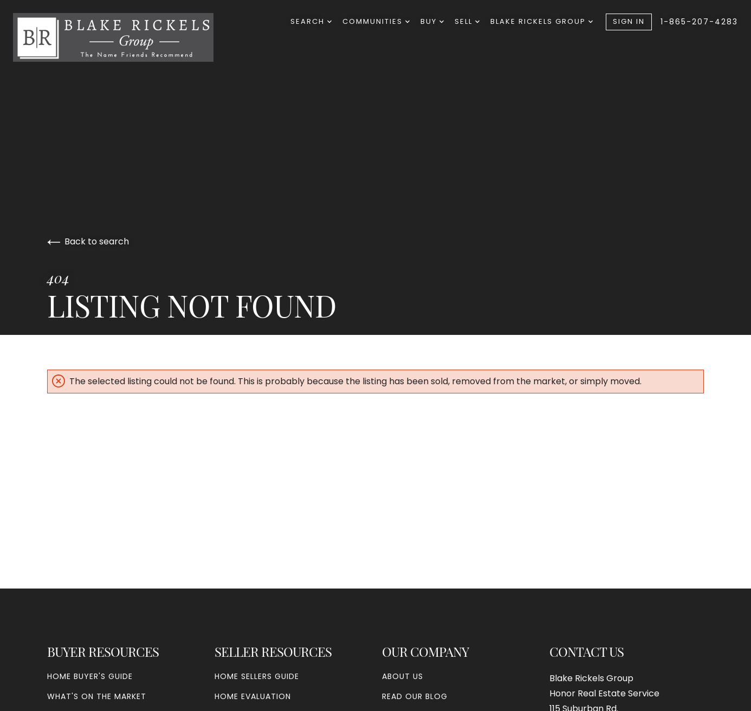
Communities (376, 21)
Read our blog (415, 696)
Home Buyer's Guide (90, 676)
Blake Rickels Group (541, 21)
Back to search (88, 241)
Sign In (629, 21)
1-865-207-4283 (699, 22)
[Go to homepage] (124, 37)
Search (311, 21)
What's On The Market (96, 696)
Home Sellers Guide (257, 676)
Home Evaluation (253, 696)
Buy (432, 21)
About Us (402, 676)
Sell (467, 21)
